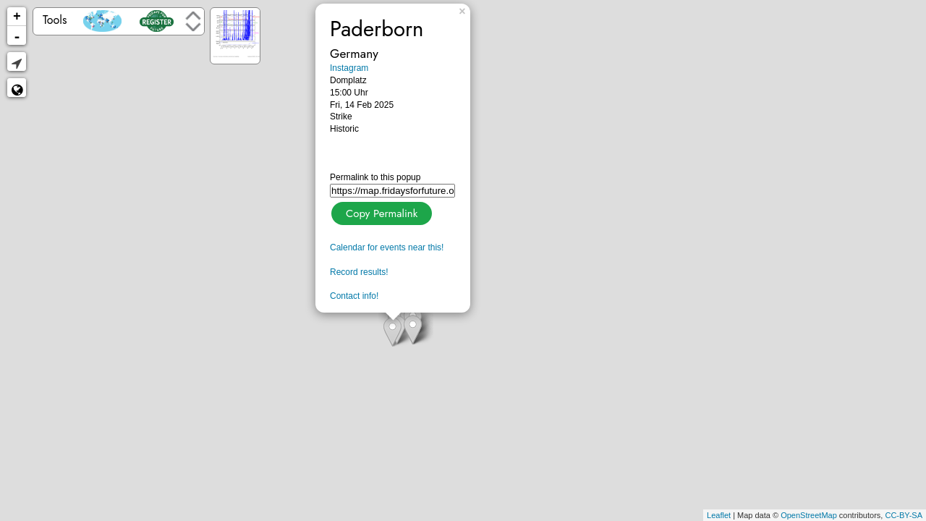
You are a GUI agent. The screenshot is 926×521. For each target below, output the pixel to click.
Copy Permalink (380, 211)
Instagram (349, 68)
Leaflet (719, 515)
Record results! (359, 272)
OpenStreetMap (809, 515)
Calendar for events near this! (386, 247)
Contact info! (354, 296)
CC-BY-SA (903, 515)
